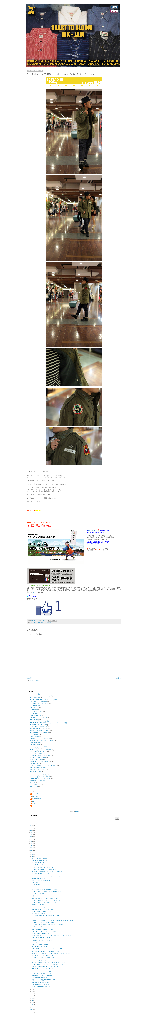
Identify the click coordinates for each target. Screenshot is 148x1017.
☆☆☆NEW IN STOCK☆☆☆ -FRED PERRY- (43, 940)
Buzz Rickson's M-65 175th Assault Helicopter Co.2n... (45, 922)
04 (32, 1000)
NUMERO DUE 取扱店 (36, 742)
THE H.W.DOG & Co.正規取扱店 (38, 767)
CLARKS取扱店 (34, 709)
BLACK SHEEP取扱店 (35, 694)
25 (31, 828)
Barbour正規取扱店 (35, 698)
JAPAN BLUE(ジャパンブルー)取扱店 (39, 732)
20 (31, 839)
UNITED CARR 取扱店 (36, 771)
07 (32, 993)
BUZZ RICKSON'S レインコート (40, 944)
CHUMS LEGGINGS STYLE (39, 878)
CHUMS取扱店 (34, 707)
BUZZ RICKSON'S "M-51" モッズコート (42, 982)
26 (31, 825)
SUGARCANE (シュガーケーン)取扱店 (40, 761)
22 (31, 834)
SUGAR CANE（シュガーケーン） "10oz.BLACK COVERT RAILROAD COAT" (51, 935)
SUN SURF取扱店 (34, 763)
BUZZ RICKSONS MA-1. (38, 862)
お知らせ (32, 782)
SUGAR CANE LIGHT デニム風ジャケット (42, 929)
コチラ (34, 592)
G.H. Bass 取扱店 (34, 719)
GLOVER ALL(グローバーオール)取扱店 (40, 721)
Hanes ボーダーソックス (38, 904)
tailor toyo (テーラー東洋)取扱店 (38, 780)
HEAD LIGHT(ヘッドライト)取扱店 (39, 726)
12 (32, 852)
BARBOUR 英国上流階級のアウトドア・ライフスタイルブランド (48, 871)
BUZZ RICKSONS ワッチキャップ (40, 874)
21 (31, 836)
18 (31, 843)
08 (32, 991)
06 (32, 996)
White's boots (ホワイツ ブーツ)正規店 (40, 777)
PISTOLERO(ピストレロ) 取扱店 (38, 752)
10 (32, 856)
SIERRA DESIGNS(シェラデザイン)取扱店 (41, 755)
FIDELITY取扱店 (34, 713)
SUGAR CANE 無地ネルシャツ (39, 960)
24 (31, 830)
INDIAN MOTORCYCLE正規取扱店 (39, 728)
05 (32, 998)
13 (31, 1012)
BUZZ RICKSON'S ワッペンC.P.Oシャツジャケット (45, 909)
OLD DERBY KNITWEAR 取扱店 (38, 746)
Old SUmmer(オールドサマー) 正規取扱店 (40, 750)
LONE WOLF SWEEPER (38, 893)
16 (31, 848)
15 (31, 850)
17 (31, 845)
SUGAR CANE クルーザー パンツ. (40, 933)
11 (32, 854)
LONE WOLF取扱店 (35, 736)
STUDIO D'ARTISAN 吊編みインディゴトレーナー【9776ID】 (47, 907)
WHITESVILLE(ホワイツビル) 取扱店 (39, 775)
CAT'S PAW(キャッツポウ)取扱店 (38, 701)
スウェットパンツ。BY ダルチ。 (40, 882)
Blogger (77, 811)
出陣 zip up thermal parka (38, 896)
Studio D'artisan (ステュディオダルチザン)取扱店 (42, 765)
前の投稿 (118, 678)
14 (31, 1009)
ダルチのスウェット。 (37, 942)
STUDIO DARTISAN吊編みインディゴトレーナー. (44, 973)
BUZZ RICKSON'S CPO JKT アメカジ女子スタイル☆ (45, 951)
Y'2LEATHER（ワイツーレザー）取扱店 (40, 779)
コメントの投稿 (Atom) (36, 680)
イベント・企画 (34, 786)
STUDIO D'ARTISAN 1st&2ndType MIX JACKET (44, 902)
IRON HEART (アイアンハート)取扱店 (39, 730)
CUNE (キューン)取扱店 (36, 711)
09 (32, 989)
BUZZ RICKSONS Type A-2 (38, 887)
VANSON (32, 773)
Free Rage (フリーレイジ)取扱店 (38, 717)
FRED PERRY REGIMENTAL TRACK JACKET (43, 958)
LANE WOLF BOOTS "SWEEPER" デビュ (42, 984)
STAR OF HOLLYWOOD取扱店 (38, 757)
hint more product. (36, 798)
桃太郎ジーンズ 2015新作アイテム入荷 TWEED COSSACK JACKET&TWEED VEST (53, 920)
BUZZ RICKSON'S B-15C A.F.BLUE (41, 938)
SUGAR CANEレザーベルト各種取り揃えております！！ (46, 889)
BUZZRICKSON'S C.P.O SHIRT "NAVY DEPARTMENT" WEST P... (48, 962)
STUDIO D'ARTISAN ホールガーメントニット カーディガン (47, 964)
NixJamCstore (35, 796)
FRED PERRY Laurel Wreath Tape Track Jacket (44, 969)
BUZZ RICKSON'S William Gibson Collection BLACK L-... (46, 966)
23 (31, 832)
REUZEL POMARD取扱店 (36, 754)
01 (32, 1007)
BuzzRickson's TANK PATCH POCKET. (41, 977)
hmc (33, 801)
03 (32, 1002)
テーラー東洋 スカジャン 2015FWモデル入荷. (43, 975)
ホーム (74, 678)
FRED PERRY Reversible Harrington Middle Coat (44, 869)
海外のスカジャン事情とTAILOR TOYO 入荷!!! (43, 980)
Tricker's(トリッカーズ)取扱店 (37, 769)
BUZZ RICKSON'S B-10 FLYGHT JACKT (42, 880)
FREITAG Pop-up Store (37, 927)
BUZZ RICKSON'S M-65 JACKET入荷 (41, 971)
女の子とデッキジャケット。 (39, 913)
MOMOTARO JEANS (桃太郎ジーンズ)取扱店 (41, 740)
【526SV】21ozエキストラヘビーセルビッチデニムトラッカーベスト (49, 924)
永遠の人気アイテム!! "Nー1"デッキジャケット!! (44, 931)
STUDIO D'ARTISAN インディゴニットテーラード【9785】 (47, 891)
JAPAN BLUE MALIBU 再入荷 (39, 860)
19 (31, 841)
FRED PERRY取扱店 (35, 715)
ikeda (33, 803)
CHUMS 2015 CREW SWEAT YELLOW (42, 918)
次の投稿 (29, 678)
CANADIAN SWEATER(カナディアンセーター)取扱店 (43, 700)
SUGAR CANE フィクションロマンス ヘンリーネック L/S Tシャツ (48, 949)
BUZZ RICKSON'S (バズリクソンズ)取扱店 (41, 622)
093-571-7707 (92, 530)
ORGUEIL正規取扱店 (35, 748)
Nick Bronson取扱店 (35, 744)
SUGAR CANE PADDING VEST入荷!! (41, 986)
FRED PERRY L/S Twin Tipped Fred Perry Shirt (43, 867)
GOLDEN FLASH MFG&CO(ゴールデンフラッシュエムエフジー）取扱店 (48, 723)
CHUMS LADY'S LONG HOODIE (40, 946)
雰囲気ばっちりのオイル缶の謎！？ (41, 858)
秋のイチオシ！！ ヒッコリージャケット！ (43, 955)
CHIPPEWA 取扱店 (35, 705)
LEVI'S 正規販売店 (35, 734)
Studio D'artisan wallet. (37, 865)
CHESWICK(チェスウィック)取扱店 (39, 703)
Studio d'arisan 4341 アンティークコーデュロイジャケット (46, 876)
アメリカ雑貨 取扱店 (35, 784)
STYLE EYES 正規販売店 (36, 759)
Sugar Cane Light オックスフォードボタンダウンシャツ (46, 898)
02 (32, 1004)
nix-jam (34, 806)
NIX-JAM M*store (36, 793)
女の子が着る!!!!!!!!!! (36, 885)
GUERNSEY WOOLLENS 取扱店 (38, 725)
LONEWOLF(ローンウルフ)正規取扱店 (40, 738)
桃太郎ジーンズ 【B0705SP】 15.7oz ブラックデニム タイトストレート (51, 953)
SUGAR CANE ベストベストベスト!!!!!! (41, 911)
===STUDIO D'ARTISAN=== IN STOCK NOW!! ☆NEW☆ (46, 915)
